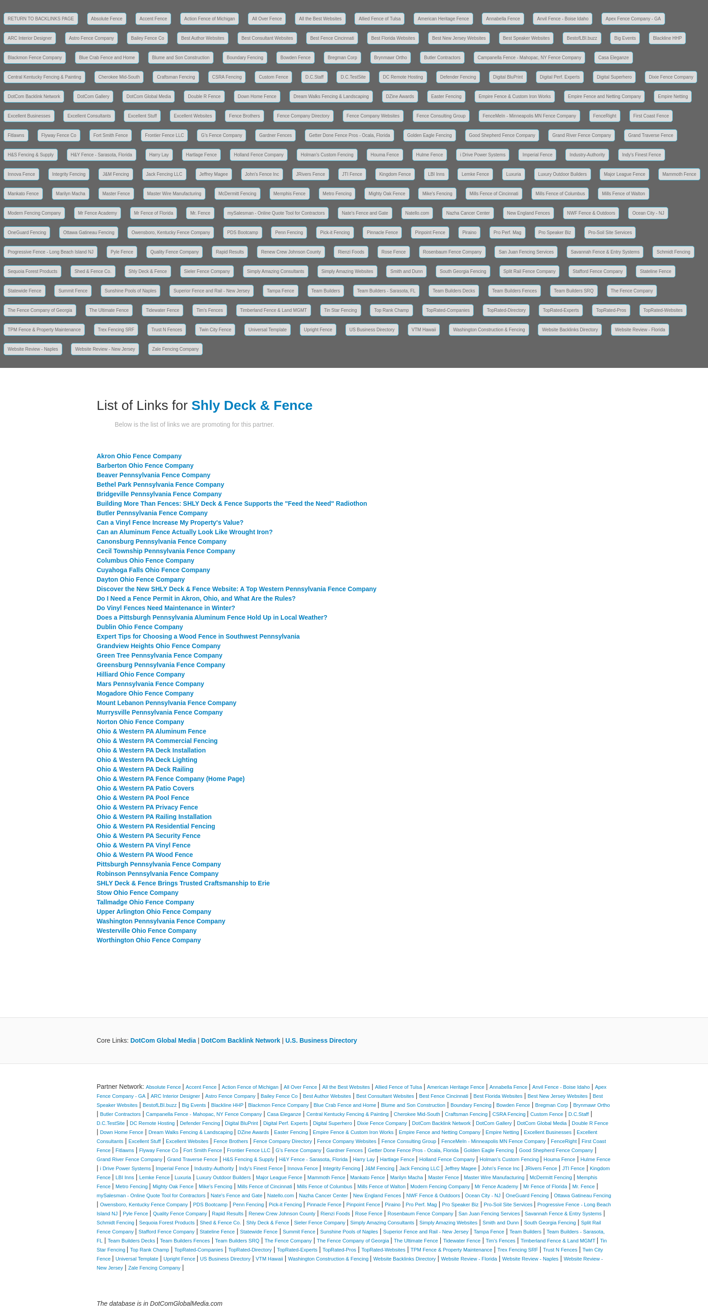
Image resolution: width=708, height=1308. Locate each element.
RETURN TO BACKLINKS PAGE (41, 18)
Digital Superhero (614, 77)
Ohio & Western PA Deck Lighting (147, 759)
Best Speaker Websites (526, 38)
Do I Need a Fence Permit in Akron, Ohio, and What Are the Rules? (196, 598)
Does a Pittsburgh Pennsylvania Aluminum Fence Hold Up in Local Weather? (212, 617)
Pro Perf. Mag (508, 232)
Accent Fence (153, 18)
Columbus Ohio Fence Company (145, 560)
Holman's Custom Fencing (327, 154)
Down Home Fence (257, 96)
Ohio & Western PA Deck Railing (145, 769)
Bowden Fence (295, 57)
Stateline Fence (655, 271)
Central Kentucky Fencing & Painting (44, 77)
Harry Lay (159, 154)
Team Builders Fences (514, 290)
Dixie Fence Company (671, 77)
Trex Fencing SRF (116, 329)
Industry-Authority (587, 154)
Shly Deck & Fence (148, 271)
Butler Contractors (442, 57)
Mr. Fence (200, 213)
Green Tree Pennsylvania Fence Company (160, 655)
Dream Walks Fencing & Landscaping (331, 96)
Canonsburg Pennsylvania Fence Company (162, 541)
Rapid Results (230, 251)
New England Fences (528, 213)
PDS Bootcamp (242, 232)
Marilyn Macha (70, 193)
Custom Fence (273, 77)
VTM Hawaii (424, 329)
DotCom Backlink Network (34, 96)
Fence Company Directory (303, 115)
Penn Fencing (289, 232)
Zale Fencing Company (175, 349)
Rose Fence (394, 251)
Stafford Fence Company (598, 271)
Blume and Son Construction (181, 57)
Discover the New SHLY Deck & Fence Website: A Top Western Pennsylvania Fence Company (237, 589)
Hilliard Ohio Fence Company (141, 674)
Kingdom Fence (395, 174)
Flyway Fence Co (59, 135)
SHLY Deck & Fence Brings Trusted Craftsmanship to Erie (183, 883)
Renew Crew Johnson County (291, 251)
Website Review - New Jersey (105, 349)
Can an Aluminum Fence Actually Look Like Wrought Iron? (185, 532)
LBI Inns (436, 174)
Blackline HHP (667, 38)
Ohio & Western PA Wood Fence (145, 854)
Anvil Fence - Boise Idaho (562, 18)
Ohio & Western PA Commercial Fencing (157, 740)
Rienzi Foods (351, 251)
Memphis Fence (290, 193)
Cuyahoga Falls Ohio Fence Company (153, 570)
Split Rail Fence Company (529, 271)
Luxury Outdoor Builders (562, 174)
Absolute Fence (107, 18)
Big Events (625, 38)
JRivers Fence (310, 174)
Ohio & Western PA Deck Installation (151, 750)
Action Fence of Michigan (209, 18)
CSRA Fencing (227, 77)
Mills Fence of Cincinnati (494, 193)
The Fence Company (632, 290)
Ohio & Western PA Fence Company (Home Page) (171, 778)
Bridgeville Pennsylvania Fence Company (159, 494)
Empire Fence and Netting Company (604, 96)
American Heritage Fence (443, 18)
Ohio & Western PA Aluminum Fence (151, 731)
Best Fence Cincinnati (332, 38)
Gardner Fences (275, 135)
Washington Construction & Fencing (489, 329)
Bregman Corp (342, 57)
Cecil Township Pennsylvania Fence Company (166, 551)
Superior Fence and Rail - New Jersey (211, 290)
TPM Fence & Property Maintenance (44, 329)
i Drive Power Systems (483, 154)
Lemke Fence (475, 174)
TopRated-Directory (506, 310)
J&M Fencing (115, 174)
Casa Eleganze (613, 57)
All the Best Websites (320, 18)
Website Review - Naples (33, 349)
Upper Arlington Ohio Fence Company (154, 911)
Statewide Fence (25, 290)
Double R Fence (204, 96)
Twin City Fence (215, 329)
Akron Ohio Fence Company (139, 456)
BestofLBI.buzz (582, 38)
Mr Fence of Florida (153, 213)
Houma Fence (385, 154)
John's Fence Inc (262, 174)
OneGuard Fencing (27, 232)
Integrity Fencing (69, 174)
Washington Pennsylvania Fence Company (161, 921)
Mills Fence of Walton (623, 193)
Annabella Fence (503, 18)
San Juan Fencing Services (526, 251)
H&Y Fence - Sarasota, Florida (101, 154)
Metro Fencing (337, 193)
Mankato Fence (23, 193)
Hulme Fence (429, 154)
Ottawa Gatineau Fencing (88, 232)
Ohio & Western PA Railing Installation (154, 816)
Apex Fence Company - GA (633, 18)
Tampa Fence (280, 290)
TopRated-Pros (611, 310)
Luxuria (513, 174)
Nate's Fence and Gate (365, 213)
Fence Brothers (244, 115)
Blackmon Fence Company (35, 57)
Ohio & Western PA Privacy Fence (147, 807)
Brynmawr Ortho (390, 57)
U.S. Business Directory (321, 1040)
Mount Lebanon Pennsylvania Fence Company (167, 702)
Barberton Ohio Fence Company (145, 465)
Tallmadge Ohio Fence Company (145, 902)
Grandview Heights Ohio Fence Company (159, 645)
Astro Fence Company (91, 38)
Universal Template (267, 329)
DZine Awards (400, 96)
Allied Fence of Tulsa (380, 18)
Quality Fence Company (174, 251)
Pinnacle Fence (382, 232)
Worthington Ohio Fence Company (149, 940)
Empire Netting (673, 96)
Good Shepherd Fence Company (502, 135)
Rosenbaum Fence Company (452, 251)
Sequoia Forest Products (32, 271)
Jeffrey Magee (214, 174)
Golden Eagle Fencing (429, 135)
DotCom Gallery (93, 96)
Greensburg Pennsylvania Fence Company (161, 664)
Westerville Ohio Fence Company (146, 930)
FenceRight (604, 115)
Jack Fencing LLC (164, 174)
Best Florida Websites (393, 38)
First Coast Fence (651, 115)
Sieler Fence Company (207, 271)
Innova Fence (21, 174)
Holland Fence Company (259, 154)
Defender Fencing (458, 77)
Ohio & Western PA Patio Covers (145, 788)
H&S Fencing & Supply (31, 154)
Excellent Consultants (89, 115)
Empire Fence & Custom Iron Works (515, 96)
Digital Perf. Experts (560, 77)
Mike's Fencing (437, 193)
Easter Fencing (446, 96)
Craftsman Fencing (176, 77)
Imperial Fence (537, 154)
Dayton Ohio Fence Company (141, 579)
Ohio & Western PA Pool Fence (143, 797)
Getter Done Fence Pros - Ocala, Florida (349, 135)
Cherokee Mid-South (119, 77)
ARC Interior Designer (30, 38)
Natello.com (417, 213)
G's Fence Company (221, 135)
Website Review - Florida (640, 329)
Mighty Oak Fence (386, 193)
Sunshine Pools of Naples (131, 290)
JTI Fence (352, 174)
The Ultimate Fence (109, 310)
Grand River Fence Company (581, 135)
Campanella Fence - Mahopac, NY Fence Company (529, 57)
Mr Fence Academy (97, 213)
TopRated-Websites (663, 310)
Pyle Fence (122, 251)
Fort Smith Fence (110, 135)
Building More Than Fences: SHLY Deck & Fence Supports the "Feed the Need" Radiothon (232, 503)
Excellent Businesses (29, 115)
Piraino (469, 232)
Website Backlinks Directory (570, 329)
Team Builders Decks (454, 290)
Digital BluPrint (508, 77)
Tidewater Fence (162, 310)
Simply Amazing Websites (347, 271)
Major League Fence (624, 174)
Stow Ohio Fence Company (137, 892)
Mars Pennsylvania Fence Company (150, 683)
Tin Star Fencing (340, 310)
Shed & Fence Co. (93, 271)
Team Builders (326, 290)
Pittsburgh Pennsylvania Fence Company (159, 864)
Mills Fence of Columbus (560, 193)
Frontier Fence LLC (164, 135)
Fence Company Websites (373, 115)
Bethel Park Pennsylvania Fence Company (160, 484)
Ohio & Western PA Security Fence (148, 835)
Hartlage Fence (201, 154)
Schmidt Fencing (673, 251)
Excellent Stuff (142, 115)
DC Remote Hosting (403, 77)
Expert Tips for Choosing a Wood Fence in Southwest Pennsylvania (198, 636)
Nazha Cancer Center (468, 213)
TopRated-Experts (561, 310)
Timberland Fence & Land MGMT (273, 310)
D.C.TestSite (353, 77)
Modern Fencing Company (34, 213)
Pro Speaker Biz (555, 232)
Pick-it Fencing (335, 232)
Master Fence (116, 193)
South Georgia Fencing (463, 271)
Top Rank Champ (391, 310)
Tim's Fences (209, 310)
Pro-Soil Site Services (610, 232)
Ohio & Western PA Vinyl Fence (144, 845)
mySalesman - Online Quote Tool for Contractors (276, 213)
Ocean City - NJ (648, 213)
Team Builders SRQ (574, 290)
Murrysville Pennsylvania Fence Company (160, 712)
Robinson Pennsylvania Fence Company (158, 873)
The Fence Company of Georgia (40, 310)
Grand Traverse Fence (650, 135)
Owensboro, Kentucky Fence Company (170, 232)
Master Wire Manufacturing (174, 193)
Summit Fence (72, 290)
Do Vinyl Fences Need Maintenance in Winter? (166, 608)
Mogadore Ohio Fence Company (145, 693)
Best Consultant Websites (267, 38)
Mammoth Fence (679, 174)
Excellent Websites (193, 115)
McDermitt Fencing (237, 193)
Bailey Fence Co (147, 38)
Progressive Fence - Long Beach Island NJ (50, 251)
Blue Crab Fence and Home (107, 57)
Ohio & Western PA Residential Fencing (156, 826)
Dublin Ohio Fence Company (140, 626)
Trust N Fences (166, 329)
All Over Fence (267, 18)
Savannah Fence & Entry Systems (605, 251)
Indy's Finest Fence (641, 154)
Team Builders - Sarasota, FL (386, 290)
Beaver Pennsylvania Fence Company (153, 475)
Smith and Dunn (406, 271)
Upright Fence (318, 329)
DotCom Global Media (148, 96)
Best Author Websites (202, 38)
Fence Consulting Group (441, 115)
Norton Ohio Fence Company (140, 721)
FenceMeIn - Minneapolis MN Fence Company (529, 115)
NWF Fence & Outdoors (591, 213)
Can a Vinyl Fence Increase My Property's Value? (170, 522)
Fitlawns (16, 135)
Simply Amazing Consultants (275, 271)
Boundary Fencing (245, 57)
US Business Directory (372, 329)
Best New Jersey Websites (459, 38)
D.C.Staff (314, 77)
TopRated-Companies (448, 310)
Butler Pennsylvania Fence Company (152, 513)
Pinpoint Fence (430, 232)
